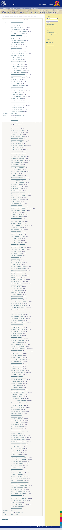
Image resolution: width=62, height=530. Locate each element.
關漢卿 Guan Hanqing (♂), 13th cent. (18, 193)
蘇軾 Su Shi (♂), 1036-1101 (16, 357)
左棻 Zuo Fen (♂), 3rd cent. (16, 506)
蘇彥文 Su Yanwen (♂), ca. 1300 (17, 359)
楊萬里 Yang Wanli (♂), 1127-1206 (18, 101)
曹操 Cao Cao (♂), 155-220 (16, 141)
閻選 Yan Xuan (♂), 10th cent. (17, 426)
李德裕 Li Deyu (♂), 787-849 (16, 234)
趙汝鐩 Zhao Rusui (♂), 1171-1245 (18, 493)
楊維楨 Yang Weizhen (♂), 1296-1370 (18, 439)
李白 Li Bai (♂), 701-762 (16, 44)
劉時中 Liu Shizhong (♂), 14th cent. (18, 275)
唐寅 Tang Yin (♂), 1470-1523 (17, 368)
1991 (22, 512)
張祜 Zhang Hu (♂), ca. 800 (16, 88)
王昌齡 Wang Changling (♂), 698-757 (18, 53)
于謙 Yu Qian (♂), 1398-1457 (17, 450)
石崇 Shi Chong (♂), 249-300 (17, 342)
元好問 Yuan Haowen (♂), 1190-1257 (18, 457)
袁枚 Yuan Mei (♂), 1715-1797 (17, 461)
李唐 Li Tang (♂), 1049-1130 (16, 253)
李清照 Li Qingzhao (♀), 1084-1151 (18, 247)
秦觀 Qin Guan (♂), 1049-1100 (17, 323)
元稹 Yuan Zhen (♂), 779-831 (17, 463)
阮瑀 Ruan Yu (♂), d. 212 (16, 337)
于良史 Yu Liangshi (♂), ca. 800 (17, 448)
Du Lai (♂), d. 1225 (15, 173)
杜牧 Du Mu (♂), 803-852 (16, 75)
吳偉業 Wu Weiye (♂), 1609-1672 (17, 403)
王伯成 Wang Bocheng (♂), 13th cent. (18, 105)
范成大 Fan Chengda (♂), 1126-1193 (18, 179)
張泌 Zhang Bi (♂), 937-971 (16, 469)
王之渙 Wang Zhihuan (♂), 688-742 (18, 70)
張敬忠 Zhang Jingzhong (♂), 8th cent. (18, 478)
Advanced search (50, 24)
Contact (36, 8)
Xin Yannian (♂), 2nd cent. (16, 413)
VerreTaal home (5, 8)
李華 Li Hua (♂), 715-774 (16, 242)
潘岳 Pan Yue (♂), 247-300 (16, 320)
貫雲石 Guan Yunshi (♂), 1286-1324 (18, 195)
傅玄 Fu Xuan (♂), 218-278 (16, 184)
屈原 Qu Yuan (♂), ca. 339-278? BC (18, 329)
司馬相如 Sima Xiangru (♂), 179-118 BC (19, 348)
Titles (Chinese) (50, 36)
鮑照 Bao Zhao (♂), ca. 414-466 (17, 136)
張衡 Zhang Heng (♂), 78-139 (17, 470)
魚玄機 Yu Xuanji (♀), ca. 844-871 (18, 456)
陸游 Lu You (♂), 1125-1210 (16, 103)
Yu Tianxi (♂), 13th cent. (16, 452)
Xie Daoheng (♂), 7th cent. (16, 35)
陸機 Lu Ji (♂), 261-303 (15, 286)
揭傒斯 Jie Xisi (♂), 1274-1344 (17, 221)
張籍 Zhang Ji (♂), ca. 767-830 (17, 476)
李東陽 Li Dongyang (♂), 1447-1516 (18, 236)
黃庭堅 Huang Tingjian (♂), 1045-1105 (18, 210)
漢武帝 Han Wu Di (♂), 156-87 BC (18, 268)
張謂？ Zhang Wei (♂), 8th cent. (17, 483)
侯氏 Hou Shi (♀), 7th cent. (16, 205)
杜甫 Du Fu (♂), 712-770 (16, 57)
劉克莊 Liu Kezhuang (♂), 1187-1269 (18, 270)
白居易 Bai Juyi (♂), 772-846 (16, 68)
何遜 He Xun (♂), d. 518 (16, 201)
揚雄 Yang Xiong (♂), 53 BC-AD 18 (18, 441)
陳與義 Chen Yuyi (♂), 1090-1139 (17, 160)
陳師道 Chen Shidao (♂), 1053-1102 (18, 154)
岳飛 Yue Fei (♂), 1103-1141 (16, 465)
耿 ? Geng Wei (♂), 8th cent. (16, 190)
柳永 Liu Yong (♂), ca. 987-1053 (17, 279)
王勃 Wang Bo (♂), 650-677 (16, 374)
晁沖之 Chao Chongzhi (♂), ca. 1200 (18, 152)
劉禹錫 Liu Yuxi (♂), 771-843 (16, 281)
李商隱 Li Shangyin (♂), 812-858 (17, 77)
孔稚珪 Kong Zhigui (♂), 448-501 (17, 229)
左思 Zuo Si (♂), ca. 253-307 (16, 508)
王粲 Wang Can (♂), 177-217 (17, 376)
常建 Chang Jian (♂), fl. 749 (16, 151)
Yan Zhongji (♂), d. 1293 (16, 429)
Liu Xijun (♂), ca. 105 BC (16, 277)
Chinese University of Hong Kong (21, 522)
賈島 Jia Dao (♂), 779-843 (16, 79)
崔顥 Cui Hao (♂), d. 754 (16, 164)
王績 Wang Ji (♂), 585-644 (16, 385)
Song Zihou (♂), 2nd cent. (16, 353)
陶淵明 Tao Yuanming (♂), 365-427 (18, 27)
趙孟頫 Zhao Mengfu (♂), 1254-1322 (18, 491)
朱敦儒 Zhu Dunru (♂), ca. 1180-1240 (18, 500)
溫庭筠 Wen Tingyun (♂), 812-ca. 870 (18, 90)
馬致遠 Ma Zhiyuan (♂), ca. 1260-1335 (18, 301)
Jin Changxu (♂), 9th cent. (16, 223)
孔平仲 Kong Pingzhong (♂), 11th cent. (19, 225)
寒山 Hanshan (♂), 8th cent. (16, 199)
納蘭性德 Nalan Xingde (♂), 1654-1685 (19, 312)
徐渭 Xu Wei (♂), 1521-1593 (16, 418)
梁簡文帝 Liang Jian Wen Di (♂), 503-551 (19, 31)
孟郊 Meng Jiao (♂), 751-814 (16, 309)
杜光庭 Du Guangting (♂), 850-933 (18, 171)
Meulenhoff (18, 512)
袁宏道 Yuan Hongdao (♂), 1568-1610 (18, 459)
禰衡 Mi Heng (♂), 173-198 (16, 310)
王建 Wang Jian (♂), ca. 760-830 (17, 66)
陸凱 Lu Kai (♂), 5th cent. (16, 288)
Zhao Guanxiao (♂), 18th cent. (17, 111)
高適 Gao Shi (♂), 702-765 (16, 188)
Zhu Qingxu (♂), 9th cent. (16, 502)
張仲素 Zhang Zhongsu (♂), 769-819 (18, 487)
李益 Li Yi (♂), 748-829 (15, 83)
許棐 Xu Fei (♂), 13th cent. (16, 415)
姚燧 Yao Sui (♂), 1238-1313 (16, 444)
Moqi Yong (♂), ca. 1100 (16, 100)
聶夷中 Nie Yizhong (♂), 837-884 (17, 314)
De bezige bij (18, 115)
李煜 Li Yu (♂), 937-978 (15, 258)
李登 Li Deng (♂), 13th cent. (16, 232)
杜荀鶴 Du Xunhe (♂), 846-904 (17, 177)
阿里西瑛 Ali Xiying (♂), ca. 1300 (17, 130)
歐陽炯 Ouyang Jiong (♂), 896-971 (18, 316)
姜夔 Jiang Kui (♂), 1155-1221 (17, 216)
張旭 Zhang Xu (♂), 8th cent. (16, 51)
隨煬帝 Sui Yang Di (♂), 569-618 (17, 33)
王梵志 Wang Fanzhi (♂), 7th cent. (18, 379)
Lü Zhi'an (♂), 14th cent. (16, 299)
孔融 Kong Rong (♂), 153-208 (17, 227)
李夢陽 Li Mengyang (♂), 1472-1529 (18, 244)
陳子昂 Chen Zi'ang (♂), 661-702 (17, 36)
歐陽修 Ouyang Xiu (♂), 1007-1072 (18, 318)
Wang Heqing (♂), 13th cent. (16, 383)
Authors (48, 30)
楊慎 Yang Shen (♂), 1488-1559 (17, 435)
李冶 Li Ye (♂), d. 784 (15, 257)
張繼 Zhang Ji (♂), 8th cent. (16, 64)
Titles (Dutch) (49, 34)
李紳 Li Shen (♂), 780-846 (16, 251)
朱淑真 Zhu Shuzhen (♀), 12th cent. (18, 504)
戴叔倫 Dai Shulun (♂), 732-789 (17, 167)
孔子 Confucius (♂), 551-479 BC (17, 23)
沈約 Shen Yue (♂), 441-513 (16, 338)
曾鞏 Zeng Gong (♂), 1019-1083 (17, 467)
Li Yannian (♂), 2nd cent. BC (16, 255)
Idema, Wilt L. (13, 510)
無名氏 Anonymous (15, 126)
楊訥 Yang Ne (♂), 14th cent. (16, 433)
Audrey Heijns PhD (5, 519)
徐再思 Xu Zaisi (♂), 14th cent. (17, 420)
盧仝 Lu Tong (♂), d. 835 (16, 294)
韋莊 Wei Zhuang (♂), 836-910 (17, 398)
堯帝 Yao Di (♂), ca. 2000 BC (17, 22)
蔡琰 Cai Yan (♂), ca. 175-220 (17, 139)
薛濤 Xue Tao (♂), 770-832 (16, 424)
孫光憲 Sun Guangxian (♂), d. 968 (18, 364)
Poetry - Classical (14, 120)
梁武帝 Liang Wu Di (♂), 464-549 (17, 29)
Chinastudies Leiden (14, 8)
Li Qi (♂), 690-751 (14, 245)
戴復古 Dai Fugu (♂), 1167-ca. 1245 (18, 165)
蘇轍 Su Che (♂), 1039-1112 (16, 355)
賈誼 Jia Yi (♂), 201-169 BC (16, 214)
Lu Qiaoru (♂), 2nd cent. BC (16, 292)
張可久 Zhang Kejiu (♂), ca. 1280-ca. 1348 (19, 482)
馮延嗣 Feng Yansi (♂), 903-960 (17, 182)
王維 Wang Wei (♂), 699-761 (16, 46)
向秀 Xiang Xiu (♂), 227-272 (16, 405)
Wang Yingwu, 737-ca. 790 (16, 396)
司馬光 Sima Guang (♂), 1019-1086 (18, 346)
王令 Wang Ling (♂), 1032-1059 (17, 390)
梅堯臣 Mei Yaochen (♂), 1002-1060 (18, 305)
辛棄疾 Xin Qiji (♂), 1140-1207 (17, 411)
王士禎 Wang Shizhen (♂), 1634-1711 (18, 392)
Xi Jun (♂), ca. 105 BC (15, 25)
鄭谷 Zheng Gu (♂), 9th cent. (16, 496)
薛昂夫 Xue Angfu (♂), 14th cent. (17, 422)
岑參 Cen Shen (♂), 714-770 (16, 59)
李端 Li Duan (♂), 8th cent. (16, 238)
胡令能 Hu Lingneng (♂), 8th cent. (18, 206)
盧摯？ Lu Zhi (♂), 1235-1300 (17, 109)
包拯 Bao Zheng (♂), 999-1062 (17, 138)
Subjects (48, 39)
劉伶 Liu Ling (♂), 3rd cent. (16, 271)
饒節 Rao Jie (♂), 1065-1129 (16, 333)
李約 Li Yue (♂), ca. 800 (15, 260)
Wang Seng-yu (14, 38)
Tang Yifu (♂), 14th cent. (16, 366)
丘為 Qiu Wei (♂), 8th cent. (16, 327)
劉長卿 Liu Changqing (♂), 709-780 (18, 61)
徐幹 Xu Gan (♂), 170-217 (16, 416)
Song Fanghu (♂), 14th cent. (16, 107)
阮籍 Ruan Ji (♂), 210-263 (16, 335)
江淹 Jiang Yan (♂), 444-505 (16, 219)
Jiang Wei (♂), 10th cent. (16, 218)
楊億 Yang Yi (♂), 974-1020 (16, 98)
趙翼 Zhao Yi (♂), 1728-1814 (16, 495)
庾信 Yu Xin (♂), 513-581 (16, 454)
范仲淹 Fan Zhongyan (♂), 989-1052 (18, 96)
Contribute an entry (51, 44)
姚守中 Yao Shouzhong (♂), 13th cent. (18, 442)
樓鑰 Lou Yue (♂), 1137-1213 (17, 284)
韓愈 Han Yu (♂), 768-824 (16, 197)
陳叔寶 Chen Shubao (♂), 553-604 (18, 156)
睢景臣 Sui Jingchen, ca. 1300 (17, 361)
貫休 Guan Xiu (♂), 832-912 (16, 87)
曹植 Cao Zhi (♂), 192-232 (16, 147)
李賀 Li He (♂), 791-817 (15, 81)
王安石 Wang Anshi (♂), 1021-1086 (18, 372)
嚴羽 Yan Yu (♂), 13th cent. (16, 428)
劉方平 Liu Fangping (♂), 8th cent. (18, 55)
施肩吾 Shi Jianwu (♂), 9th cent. (17, 344)
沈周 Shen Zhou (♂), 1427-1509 (17, 340)
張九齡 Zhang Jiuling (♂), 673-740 (18, 40)
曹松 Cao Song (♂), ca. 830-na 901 (18, 145)
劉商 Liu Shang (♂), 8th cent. (17, 273)
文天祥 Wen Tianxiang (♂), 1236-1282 (18, 400)
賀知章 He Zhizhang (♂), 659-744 (17, 203)
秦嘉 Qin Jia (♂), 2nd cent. (16, 325)
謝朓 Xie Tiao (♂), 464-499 (16, 409)
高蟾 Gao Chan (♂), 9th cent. (17, 92)
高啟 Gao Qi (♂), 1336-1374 (16, 186)
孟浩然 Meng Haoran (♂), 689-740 (18, 42)
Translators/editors (50, 32)
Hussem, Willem (14, 113)
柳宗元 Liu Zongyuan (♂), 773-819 (18, 72)
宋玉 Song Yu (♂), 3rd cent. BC (17, 351)
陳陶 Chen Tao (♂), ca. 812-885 (17, 85)
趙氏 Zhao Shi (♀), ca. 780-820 (17, 489)
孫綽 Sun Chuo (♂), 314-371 (16, 363)
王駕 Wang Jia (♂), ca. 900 (16, 94)
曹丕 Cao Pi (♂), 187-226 (16, 143)
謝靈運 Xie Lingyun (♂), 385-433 (17, 407)
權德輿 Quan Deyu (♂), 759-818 (17, 62)
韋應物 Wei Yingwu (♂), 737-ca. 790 (18, 74)
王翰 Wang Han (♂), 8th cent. (17, 49)
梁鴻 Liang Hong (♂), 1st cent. (17, 262)
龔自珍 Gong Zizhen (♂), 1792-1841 (18, 191)
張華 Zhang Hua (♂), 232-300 (17, 472)
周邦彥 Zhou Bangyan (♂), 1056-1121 (18, 498)
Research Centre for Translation (26, 8)
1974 (23, 115)
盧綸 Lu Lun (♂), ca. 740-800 (17, 290)
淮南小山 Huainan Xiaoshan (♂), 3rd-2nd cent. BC (21, 208)
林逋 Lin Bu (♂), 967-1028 (16, 264)
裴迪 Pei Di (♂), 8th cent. (16, 48)
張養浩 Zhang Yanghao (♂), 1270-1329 (19, 485)
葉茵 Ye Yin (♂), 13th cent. (16, 446)
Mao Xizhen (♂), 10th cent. (16, 303)
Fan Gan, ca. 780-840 (15, 180)
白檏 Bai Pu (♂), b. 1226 (16, 134)
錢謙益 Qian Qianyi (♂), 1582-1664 (18, 322)
